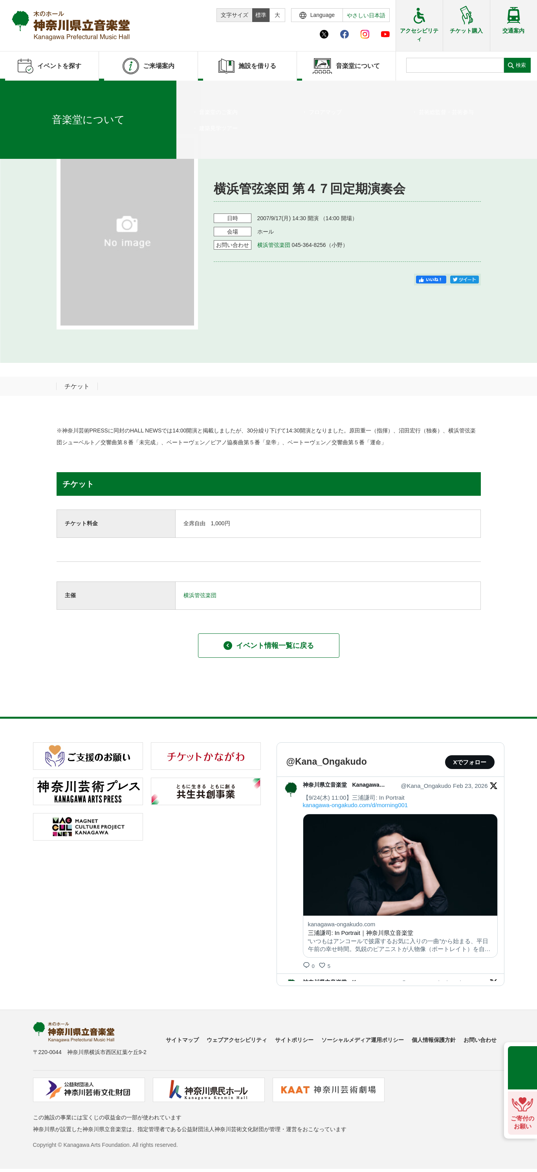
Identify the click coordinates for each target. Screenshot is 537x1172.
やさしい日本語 (366, 15)
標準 (260, 15)
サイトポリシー (294, 1040)
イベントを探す (49, 90)
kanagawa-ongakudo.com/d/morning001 (355, 805)
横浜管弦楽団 (273, 245)
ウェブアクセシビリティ (237, 1040)
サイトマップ (182, 1040)
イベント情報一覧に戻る (269, 645)
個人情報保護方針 (434, 1040)
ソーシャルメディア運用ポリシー (362, 1040)
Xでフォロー (469, 762)
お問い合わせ (480, 1040)
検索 (521, 65)
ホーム (19, 90)
